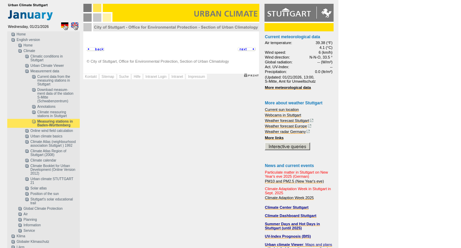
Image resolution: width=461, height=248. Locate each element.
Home (21, 34)
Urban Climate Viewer (47, 66)
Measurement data (44, 71)
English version (28, 40)
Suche (124, 77)
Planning (30, 219)
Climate (29, 51)
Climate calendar (43, 160)
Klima (21, 236)
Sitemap (108, 77)
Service (29, 230)
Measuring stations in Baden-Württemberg (55, 123)
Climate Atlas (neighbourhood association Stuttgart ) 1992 (53, 143)
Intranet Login (155, 77)
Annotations (46, 106)
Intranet (177, 77)
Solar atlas (38, 188)
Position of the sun (44, 194)
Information (32, 225)
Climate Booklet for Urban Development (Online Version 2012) (52, 169)
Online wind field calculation (51, 131)
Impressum (196, 77)
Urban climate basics (46, 136)
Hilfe (137, 77)
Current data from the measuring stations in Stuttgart (53, 80)
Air (25, 214)
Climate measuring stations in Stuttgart (52, 114)
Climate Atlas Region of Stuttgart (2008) (48, 153)
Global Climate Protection (43, 208)
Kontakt (91, 77)
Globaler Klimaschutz (33, 242)
